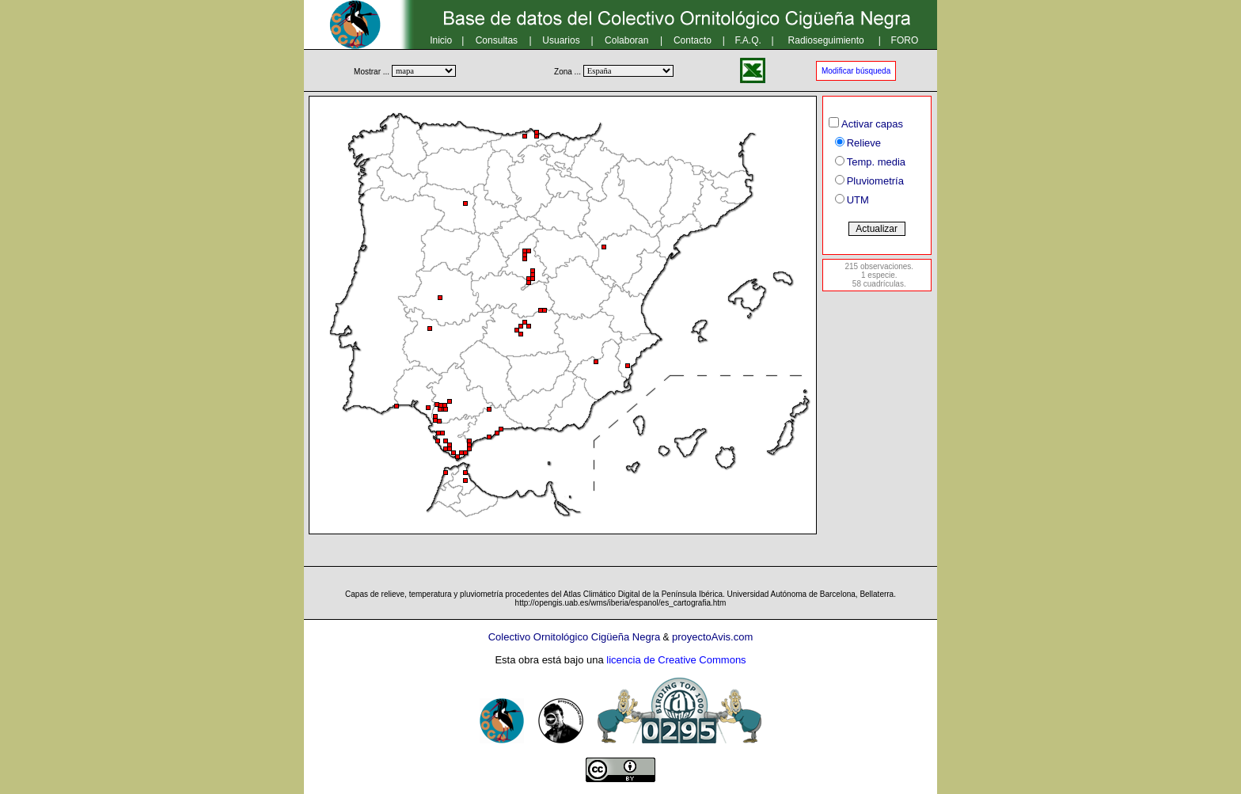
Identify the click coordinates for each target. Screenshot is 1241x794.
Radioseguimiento (826, 40)
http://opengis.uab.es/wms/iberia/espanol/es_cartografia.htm (621, 602)
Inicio (441, 40)
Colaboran (626, 40)
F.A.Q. (748, 40)
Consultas (497, 40)
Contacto (693, 40)
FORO (905, 40)
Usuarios (560, 40)
